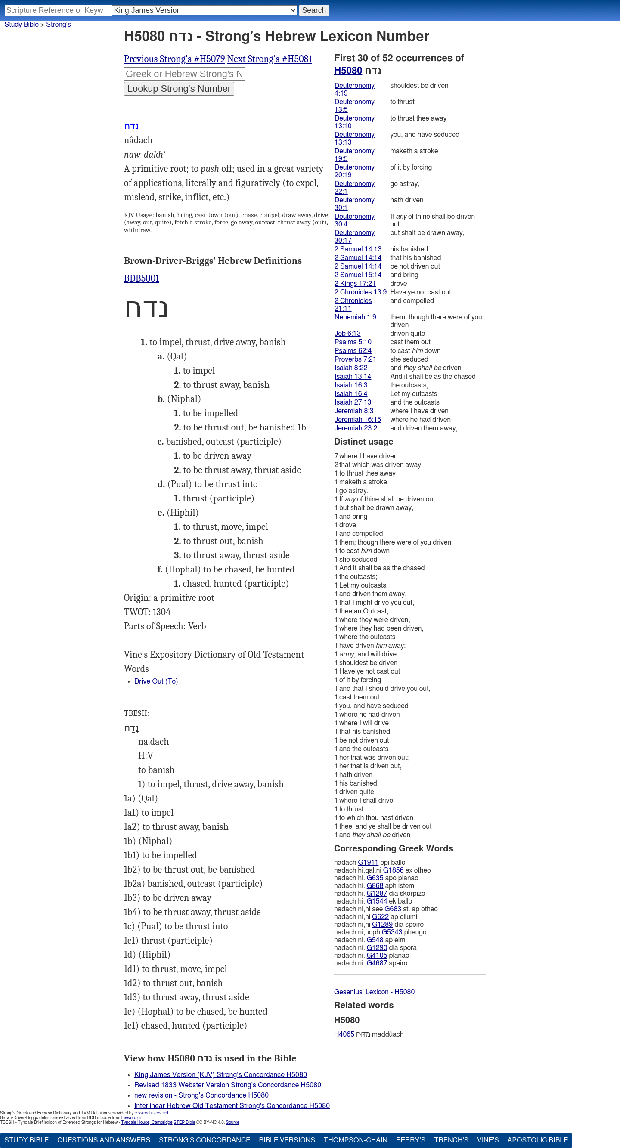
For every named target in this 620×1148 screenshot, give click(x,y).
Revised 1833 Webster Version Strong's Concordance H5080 (227, 1085)
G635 (375, 878)
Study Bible (22, 24)
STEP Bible (184, 1122)
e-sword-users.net (151, 1113)
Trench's (451, 1140)
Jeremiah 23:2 (356, 428)
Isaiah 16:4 (351, 393)
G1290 (377, 947)
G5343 (392, 932)
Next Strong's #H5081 (269, 59)
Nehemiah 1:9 (355, 317)
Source (232, 1122)
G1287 (377, 893)
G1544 (377, 901)
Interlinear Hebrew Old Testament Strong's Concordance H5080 (232, 1105)
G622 (380, 916)
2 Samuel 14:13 (358, 249)
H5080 (348, 70)
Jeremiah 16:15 (358, 419)
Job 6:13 (348, 333)
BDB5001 (141, 278)
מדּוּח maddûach (369, 1034)
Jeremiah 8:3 (354, 411)
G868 (375, 885)
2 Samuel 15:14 (358, 275)
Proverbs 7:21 (356, 359)
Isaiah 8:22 (351, 368)
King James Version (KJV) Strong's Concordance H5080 (220, 1074)
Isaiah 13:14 (353, 376)
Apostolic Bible (538, 1140)
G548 (375, 940)
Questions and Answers (103, 1140)
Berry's (410, 1140)
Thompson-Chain (356, 1140)
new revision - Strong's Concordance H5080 (201, 1095)
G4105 (377, 955)
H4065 (344, 1034)
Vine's (488, 1140)
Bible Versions (287, 1140)
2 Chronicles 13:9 (361, 292)
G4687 (377, 963)
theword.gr (131, 1118)
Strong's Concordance (204, 1140)
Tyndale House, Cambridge (146, 1122)
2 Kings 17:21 (355, 283)
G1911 (368, 862)
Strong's (58, 24)
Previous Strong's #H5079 (174, 59)
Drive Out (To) (156, 681)
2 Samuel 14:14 (358, 257)
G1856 (393, 870)
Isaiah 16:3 (351, 385)
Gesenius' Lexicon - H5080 (374, 992)
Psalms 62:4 (353, 350)
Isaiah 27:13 (353, 402)
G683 (392, 909)
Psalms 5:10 (353, 342)
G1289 (382, 924)
